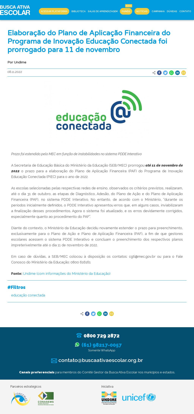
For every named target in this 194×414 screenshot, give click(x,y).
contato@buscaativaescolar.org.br (97, 360)
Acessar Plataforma (54, 11)
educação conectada (28, 295)
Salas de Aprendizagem (103, 11)
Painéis (126, 11)
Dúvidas (172, 11)
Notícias (142, 11)
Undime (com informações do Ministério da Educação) (66, 274)
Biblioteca (78, 11)
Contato (185, 11)
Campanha (158, 11)
